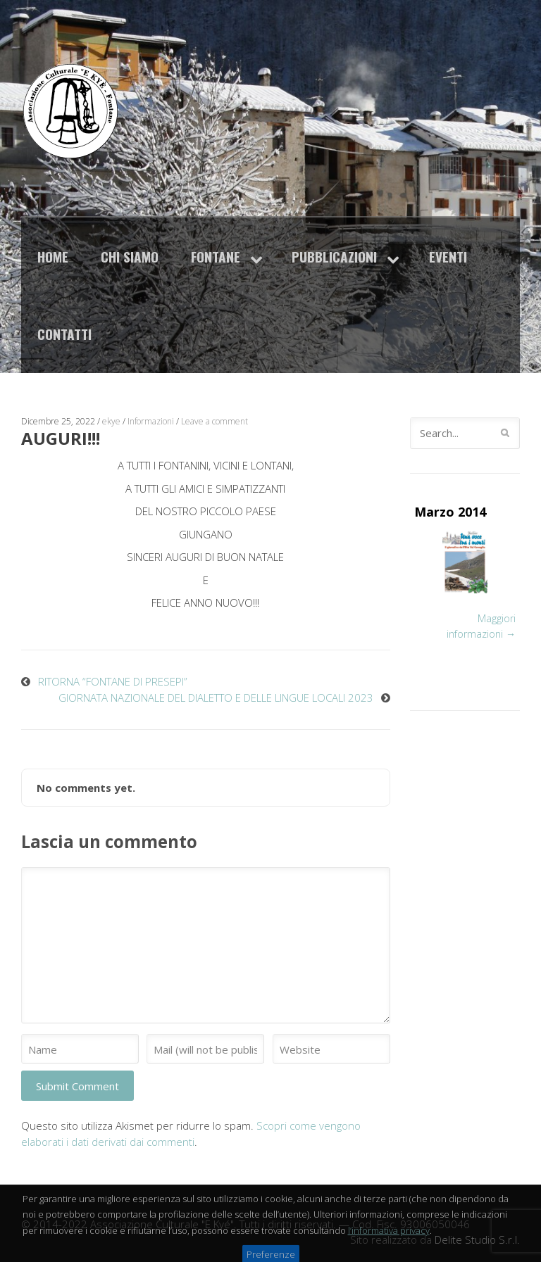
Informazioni (151, 421)
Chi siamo (129, 256)
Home (52, 256)
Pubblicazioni (334, 256)
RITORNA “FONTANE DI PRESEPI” (112, 681)
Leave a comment (214, 421)
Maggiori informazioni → (481, 626)
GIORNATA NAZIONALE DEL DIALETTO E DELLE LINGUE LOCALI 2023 (215, 697)
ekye (111, 421)
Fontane (215, 256)
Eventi (448, 256)
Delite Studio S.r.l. (477, 1239)
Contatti (64, 334)
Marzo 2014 (450, 511)
